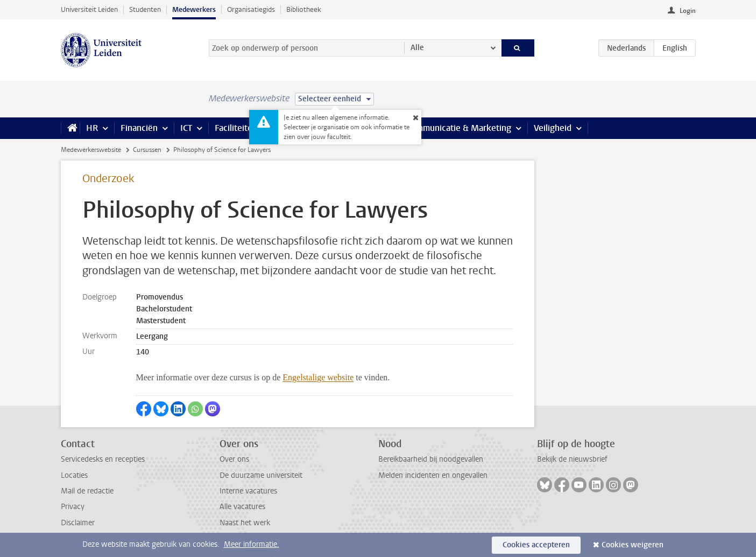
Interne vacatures (248, 491)
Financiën (139, 128)
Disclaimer (78, 523)
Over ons (234, 459)
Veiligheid (552, 128)
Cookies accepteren (536, 545)
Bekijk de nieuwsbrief (572, 459)
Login (688, 10)
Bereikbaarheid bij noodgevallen (430, 459)
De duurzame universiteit (261, 475)
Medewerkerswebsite (91, 149)
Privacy (72, 507)
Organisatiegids (251, 9)
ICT (186, 128)
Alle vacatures (242, 507)
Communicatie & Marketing (458, 128)
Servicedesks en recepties (103, 459)
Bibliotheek (303, 9)
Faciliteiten (236, 128)
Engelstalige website (318, 377)
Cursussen (147, 149)
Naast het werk (245, 523)
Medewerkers (194, 9)
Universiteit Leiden (89, 9)
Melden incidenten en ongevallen (432, 475)
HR (92, 128)
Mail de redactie (87, 491)
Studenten (145, 9)
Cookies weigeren (632, 545)
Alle (417, 48)
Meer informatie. (251, 544)
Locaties (74, 475)
